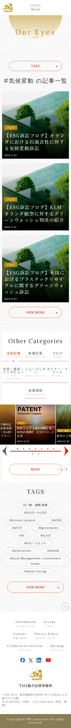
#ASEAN (53, 551)
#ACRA (57, 520)
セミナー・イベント (58, 372)
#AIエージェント (35, 543)
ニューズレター (35, 372)
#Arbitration (21, 551)
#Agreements (48, 528)
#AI (22, 535)
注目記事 (13, 355)
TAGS (35, 66)
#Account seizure (22, 520)
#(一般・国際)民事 (35, 505)
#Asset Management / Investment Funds (35, 561)
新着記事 (35, 355)
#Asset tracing (35, 571)
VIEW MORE (35, 312)
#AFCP (17, 528)
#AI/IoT (46, 535)
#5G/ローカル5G (35, 512)
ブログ (58, 355)
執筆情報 (35, 392)
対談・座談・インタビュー (13, 373)
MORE (35, 469)
